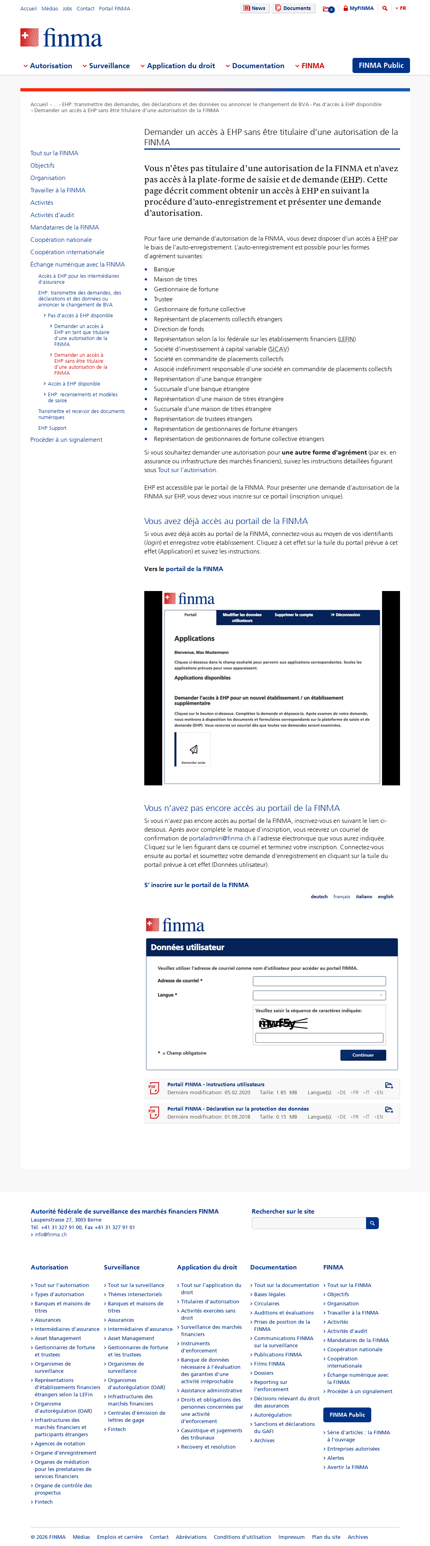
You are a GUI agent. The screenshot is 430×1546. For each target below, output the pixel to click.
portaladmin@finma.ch (220, 838)
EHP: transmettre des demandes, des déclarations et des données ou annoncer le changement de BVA (185, 104)
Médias (50, 9)
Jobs (67, 9)
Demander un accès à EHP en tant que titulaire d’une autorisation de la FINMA (81, 335)
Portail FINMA (114, 9)
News (253, 8)
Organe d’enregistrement (65, 1453)
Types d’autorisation (59, 1294)
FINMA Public (347, 1415)
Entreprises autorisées (353, 1449)
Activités (41, 202)
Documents (292, 8)
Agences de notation (60, 1444)
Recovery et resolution (208, 1447)
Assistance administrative (211, 1391)
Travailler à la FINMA (58, 190)
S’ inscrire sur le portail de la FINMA (196, 885)
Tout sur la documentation (286, 1285)
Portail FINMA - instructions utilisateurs (216, 1084)
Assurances (48, 1320)
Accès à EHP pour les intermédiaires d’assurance (78, 279)
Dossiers (263, 1373)
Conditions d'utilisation (242, 1537)
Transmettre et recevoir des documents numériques (81, 414)
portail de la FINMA (194, 569)
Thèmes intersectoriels (135, 1294)
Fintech (44, 1502)
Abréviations (191, 1537)
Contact (85, 9)
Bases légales (269, 1294)
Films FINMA (269, 1364)
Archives (264, 1440)
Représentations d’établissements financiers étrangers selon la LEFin (67, 1387)
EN (380, 1092)
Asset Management (58, 1338)
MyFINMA (362, 8)
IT (368, 1092)
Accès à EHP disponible (74, 384)
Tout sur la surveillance (136, 1285)
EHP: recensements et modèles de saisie (82, 397)
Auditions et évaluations (284, 1313)
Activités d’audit (52, 215)
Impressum (292, 1537)
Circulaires (266, 1304)
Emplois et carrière (120, 1537)
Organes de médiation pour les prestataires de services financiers (63, 1469)
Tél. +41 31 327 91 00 (56, 1227)
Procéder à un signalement (66, 439)
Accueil (28, 9)
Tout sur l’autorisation (187, 470)
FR (403, 8)
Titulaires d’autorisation (210, 1302)
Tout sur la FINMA (54, 153)
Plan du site (326, 1537)
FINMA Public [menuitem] (381, 65)
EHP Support (52, 428)
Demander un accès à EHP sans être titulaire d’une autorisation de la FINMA (126, 110)
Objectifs (42, 165)
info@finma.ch (51, 1235)
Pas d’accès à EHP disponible (347, 104)
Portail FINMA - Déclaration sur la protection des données (238, 1109)
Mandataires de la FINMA (64, 227)
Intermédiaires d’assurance (67, 1329)
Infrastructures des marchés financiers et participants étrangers (61, 1427)
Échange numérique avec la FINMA (77, 264)
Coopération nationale (61, 239)
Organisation (48, 178)
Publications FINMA (278, 1355)
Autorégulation (273, 1415)
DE (343, 1092)
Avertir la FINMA (347, 1467)
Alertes (335, 1458)
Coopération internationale (67, 252)
